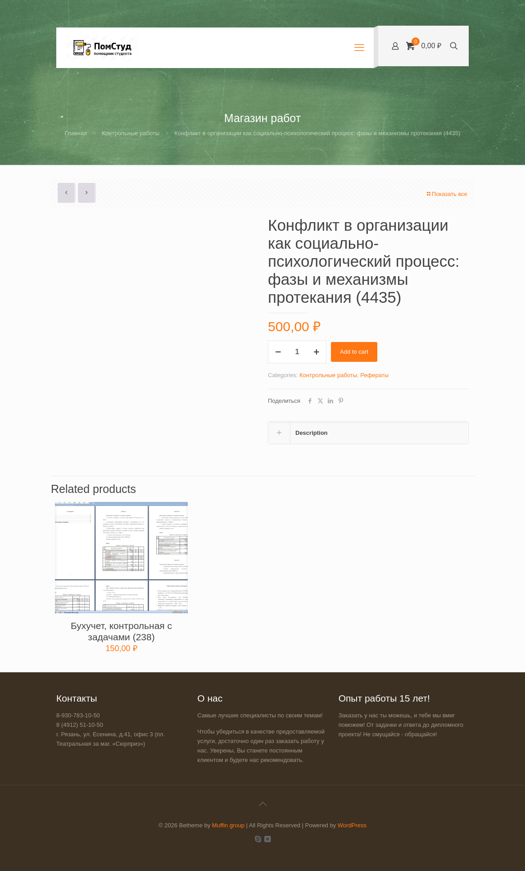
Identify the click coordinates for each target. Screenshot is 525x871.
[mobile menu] (359, 47)
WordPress (352, 825)
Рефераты (374, 375)
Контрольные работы (130, 133)
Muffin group (228, 825)
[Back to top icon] (262, 803)
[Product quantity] (297, 352)
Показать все (446, 194)
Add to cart (354, 351)
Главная (76, 133)
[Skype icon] (257, 839)
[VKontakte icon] (267, 839)
